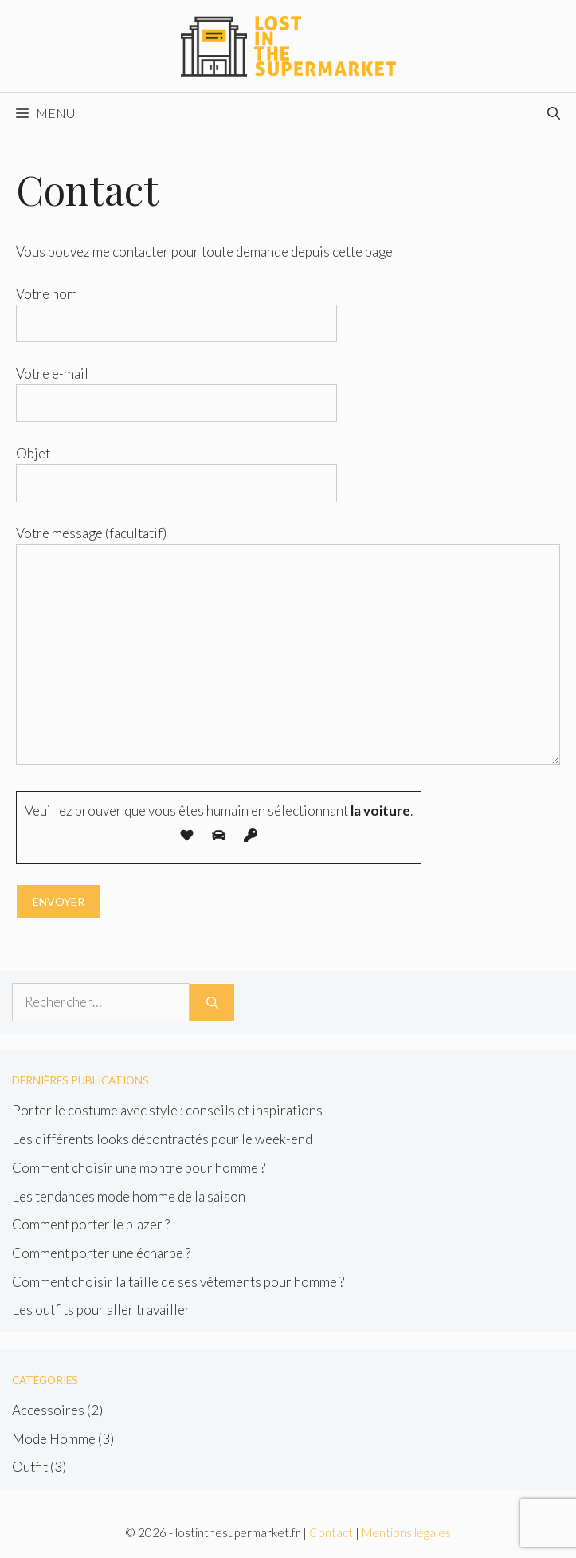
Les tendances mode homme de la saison (128, 1196)
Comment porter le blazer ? (91, 1224)
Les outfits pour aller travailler (101, 1309)
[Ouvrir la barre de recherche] (553, 113)
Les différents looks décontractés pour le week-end (162, 1139)
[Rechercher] (212, 1002)
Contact (331, 1532)
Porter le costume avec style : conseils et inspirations (167, 1110)
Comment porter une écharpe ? (101, 1253)
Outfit (30, 1466)
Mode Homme (54, 1438)
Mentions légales (406, 1532)
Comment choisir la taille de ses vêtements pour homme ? (178, 1281)
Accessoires (48, 1410)
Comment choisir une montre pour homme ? (138, 1167)
